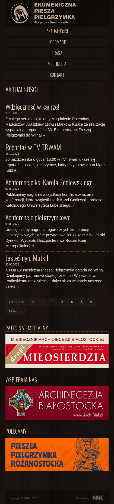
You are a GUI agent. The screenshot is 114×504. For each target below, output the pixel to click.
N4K (97, 497)
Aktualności (57, 31)
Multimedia (57, 64)
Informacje (57, 42)
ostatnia (16, 310)
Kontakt (57, 75)
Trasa (57, 53)
